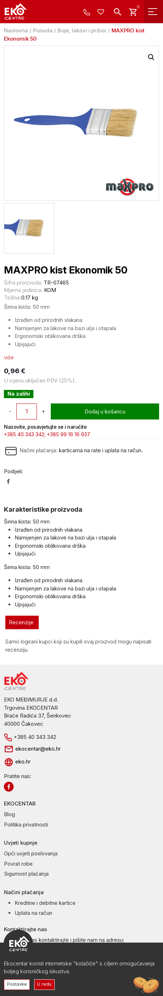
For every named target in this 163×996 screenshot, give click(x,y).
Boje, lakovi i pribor (82, 30)
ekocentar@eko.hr (32, 748)
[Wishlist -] (101, 12)
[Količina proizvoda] (26, 411)
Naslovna (16, 30)
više (9, 357)
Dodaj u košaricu (105, 411)
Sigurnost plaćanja (26, 873)
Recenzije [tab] (21, 622)
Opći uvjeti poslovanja (31, 853)
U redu (44, 984)
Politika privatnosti (26, 824)
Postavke (17, 984)
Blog (9, 814)
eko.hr (17, 761)
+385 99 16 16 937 (68, 434)
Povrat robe (18, 863)
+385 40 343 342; (24, 434)
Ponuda (43, 30)
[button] (151, 57)
